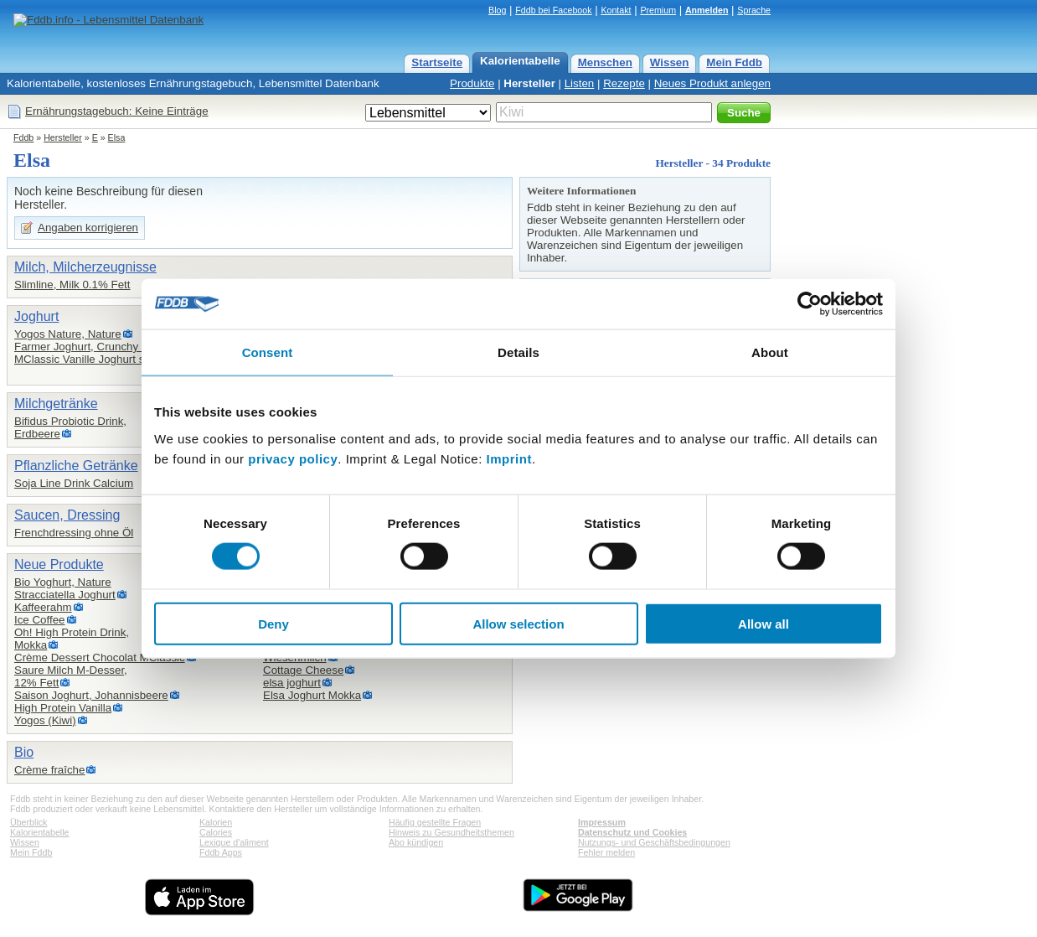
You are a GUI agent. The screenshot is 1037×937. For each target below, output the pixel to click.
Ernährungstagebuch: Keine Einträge (117, 111)
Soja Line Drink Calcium (73, 483)
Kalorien (215, 822)
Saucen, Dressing (67, 515)
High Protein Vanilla (62, 707)
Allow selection (518, 623)
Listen (580, 83)
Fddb (23, 137)
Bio (24, 752)
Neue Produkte (59, 564)
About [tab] (769, 352)
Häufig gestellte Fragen (435, 822)
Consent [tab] (267, 352)
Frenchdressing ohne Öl (73, 532)
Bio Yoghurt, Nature (62, 582)
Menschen (605, 62)
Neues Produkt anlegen (712, 83)
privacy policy (293, 458)
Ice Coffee (39, 619)
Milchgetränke (56, 403)
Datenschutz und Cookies (632, 832)
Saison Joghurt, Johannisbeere (91, 695)
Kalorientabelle (520, 60)
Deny (273, 623)
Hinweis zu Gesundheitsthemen (451, 832)
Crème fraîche (49, 770)
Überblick (28, 822)
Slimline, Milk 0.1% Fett (72, 284)
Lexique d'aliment (234, 842)
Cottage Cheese (303, 670)
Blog (497, 10)
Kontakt (616, 10)
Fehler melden (606, 852)
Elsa (117, 137)
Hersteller (529, 83)
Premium (658, 10)
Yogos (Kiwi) (45, 720)
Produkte (472, 83)
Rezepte (624, 83)
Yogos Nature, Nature (67, 334)
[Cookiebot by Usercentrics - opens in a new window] (809, 304)
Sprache (754, 10)
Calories (215, 832)
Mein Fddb (734, 62)
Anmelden (707, 10)
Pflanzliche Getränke (76, 465)
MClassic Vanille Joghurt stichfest (97, 359)
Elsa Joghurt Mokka (312, 695)
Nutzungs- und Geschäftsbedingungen (654, 842)
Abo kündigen (416, 842)
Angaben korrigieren (88, 227)
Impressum (602, 822)
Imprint (509, 458)
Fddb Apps (220, 852)
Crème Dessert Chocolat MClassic (99, 657)
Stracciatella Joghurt (65, 594)
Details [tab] (518, 352)
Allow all (763, 623)
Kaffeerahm (43, 607)
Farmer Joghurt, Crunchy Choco (93, 346)
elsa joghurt (292, 682)
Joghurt (36, 316)
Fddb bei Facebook (553, 10)
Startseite (436, 62)
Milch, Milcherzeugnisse (85, 267)
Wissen (669, 62)
